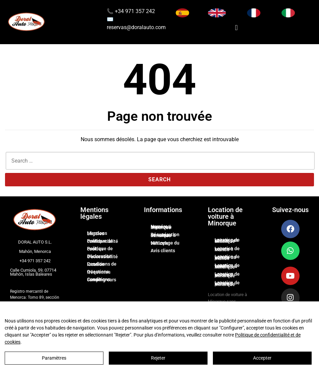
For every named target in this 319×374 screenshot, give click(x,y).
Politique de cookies (100, 249)
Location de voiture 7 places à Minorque (227, 274)
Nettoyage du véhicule (165, 243)
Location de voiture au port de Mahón (227, 257)
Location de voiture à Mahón (227, 249)
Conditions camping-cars (101, 280)
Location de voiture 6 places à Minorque (227, 283)
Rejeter (158, 358)
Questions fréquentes (98, 272)
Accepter (262, 358)
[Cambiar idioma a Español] (182, 12)
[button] (236, 27)
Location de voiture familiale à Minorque (227, 266)
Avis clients (163, 250)
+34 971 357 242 (134, 11)
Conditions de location (101, 264)
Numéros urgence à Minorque (161, 227)
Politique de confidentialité (102, 241)
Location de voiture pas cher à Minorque (227, 240)
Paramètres (54, 358)
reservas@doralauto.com (136, 27)
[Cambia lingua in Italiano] (288, 12)
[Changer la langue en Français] (253, 12)
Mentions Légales (97, 233)
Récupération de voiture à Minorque (165, 235)
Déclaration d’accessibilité (102, 257)
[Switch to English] (217, 12)
